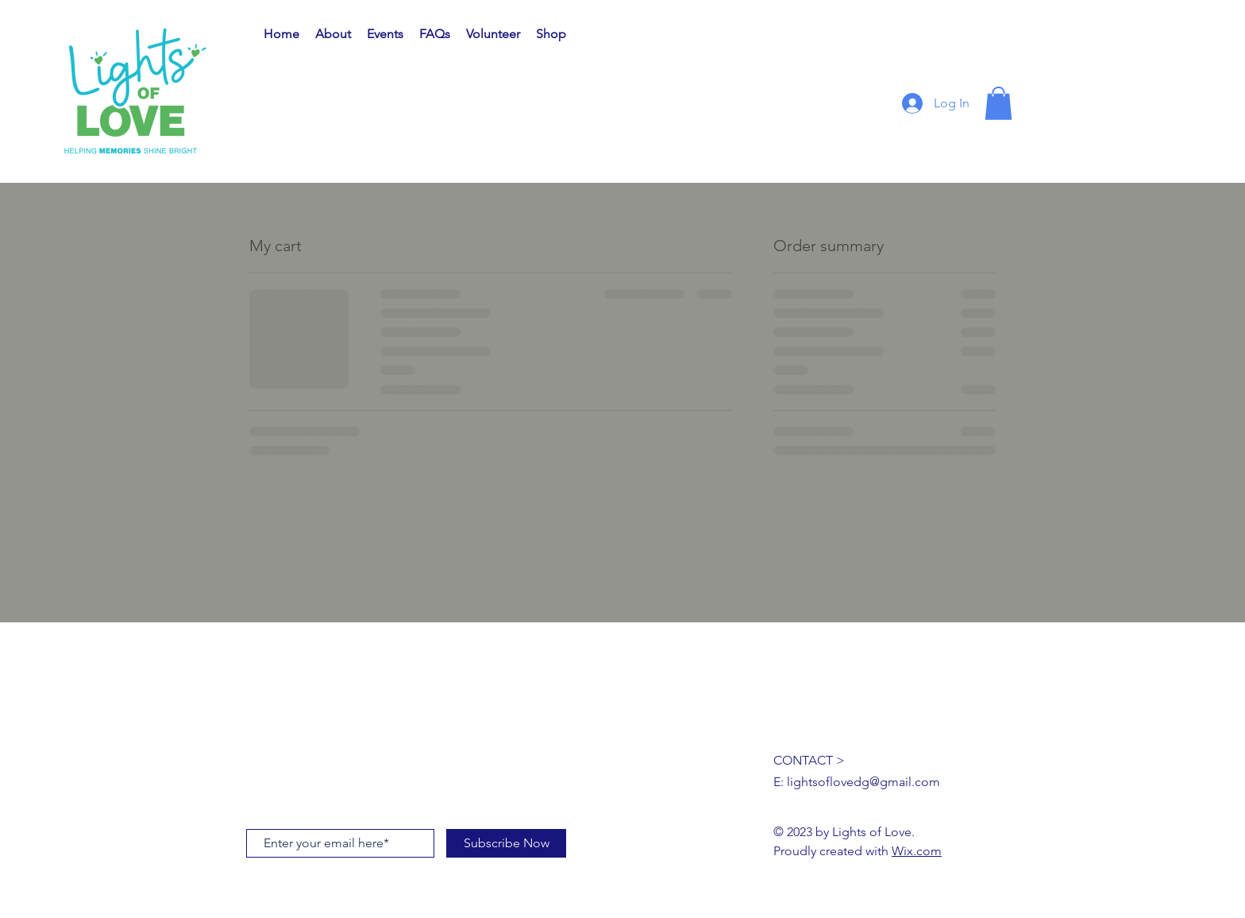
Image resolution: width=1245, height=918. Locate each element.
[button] (998, 103)
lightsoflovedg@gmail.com (863, 781)
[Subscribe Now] (506, 843)
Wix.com (917, 850)
